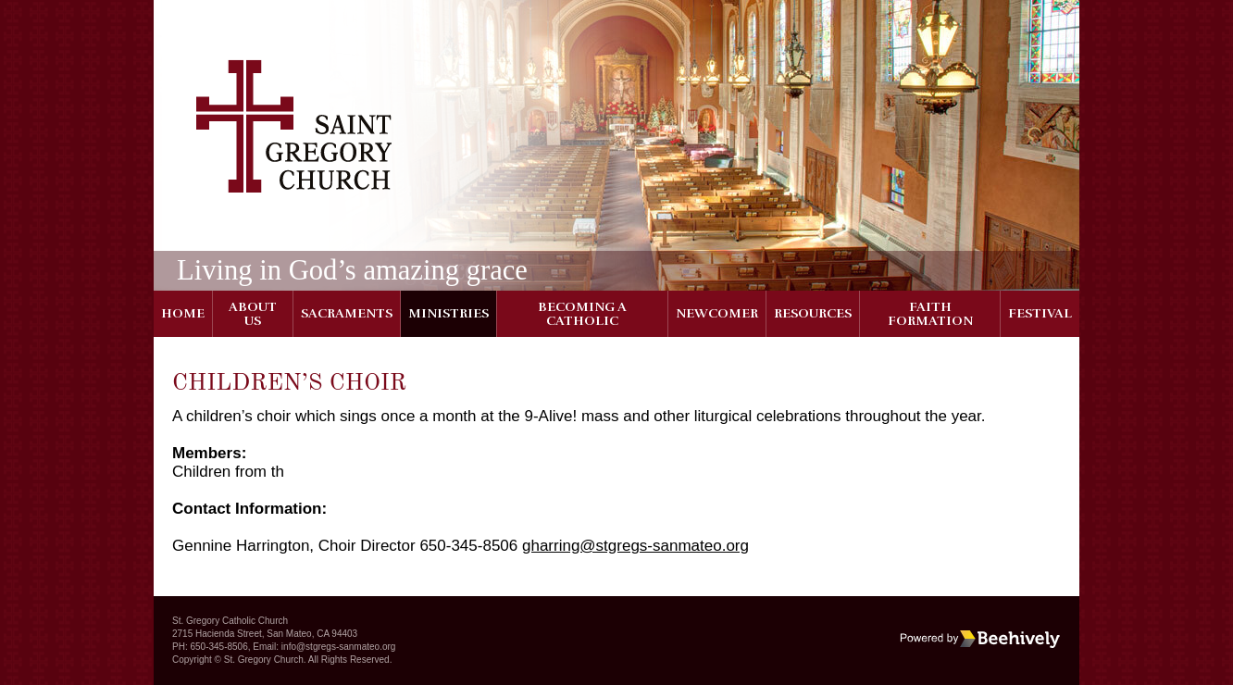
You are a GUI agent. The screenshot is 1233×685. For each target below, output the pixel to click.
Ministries (448, 313)
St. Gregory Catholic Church (230, 621)
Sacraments (346, 313)
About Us (253, 314)
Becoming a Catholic (582, 314)
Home (183, 313)
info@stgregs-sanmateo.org (338, 646)
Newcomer (717, 313)
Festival (1040, 313)
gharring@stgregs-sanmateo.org (635, 545)
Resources (813, 313)
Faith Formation (930, 314)
